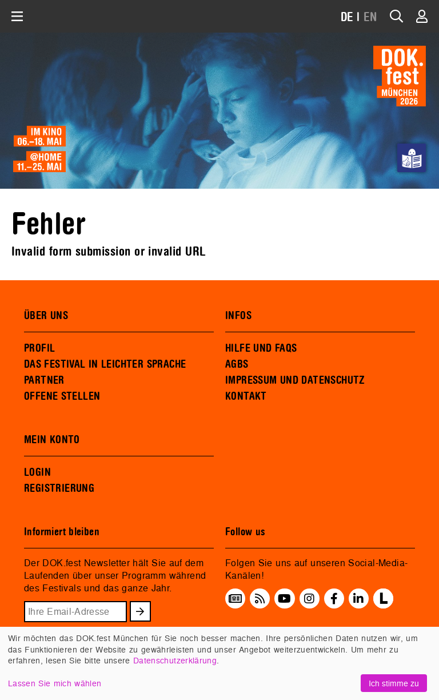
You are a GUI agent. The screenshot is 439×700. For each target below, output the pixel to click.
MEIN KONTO (52, 440)
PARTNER (44, 380)
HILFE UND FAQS (261, 348)
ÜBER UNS (46, 315)
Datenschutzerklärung (175, 660)
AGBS (237, 364)
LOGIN (37, 472)
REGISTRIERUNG (59, 488)
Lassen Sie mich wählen (54, 683)
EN (370, 17)
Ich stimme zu (394, 683)
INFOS (238, 315)
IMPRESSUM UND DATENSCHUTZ (295, 380)
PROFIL (39, 348)
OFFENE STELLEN (62, 396)
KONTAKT (246, 396)
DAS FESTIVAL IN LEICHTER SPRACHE (105, 364)
